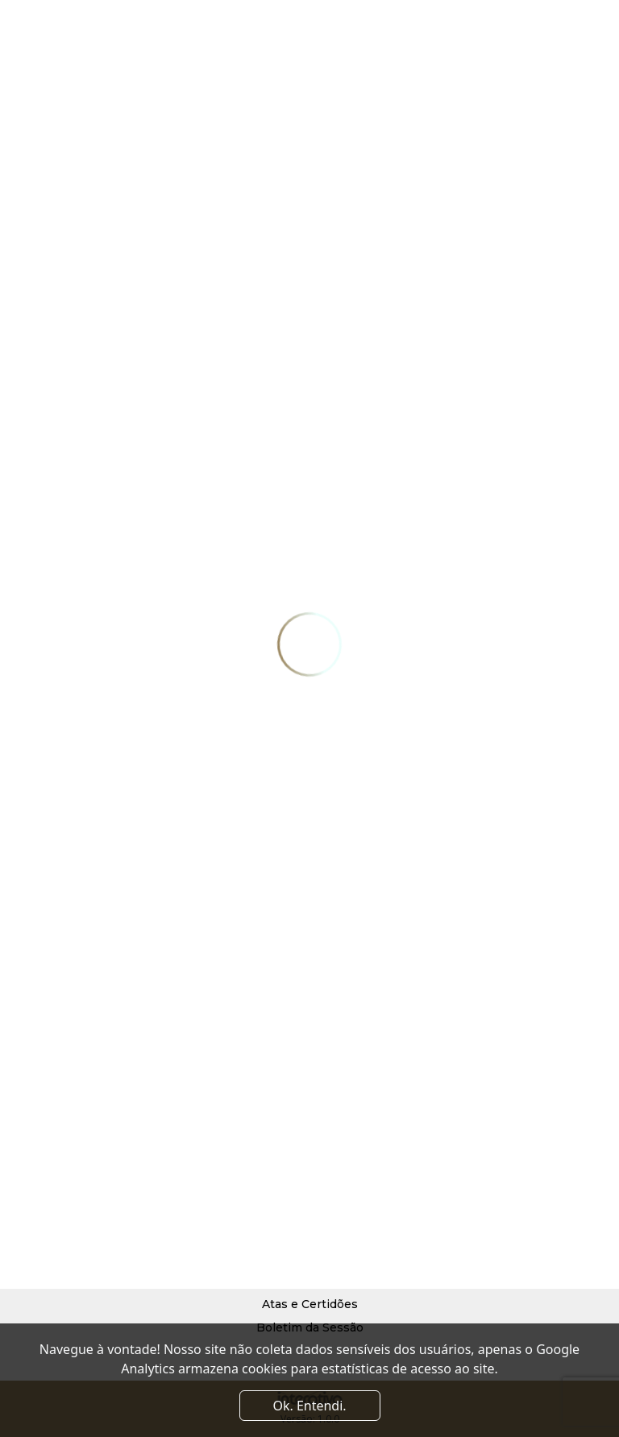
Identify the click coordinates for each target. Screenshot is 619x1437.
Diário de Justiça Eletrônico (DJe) (310, 1257)
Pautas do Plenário (310, 1280)
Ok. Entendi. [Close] (309, 1405)
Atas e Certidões (310, 1304)
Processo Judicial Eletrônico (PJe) (309, 1234)
